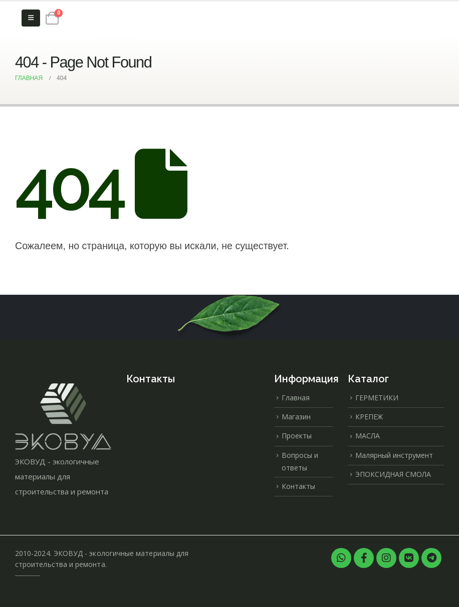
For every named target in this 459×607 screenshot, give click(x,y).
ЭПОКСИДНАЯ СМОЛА (393, 474)
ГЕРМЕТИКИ (376, 397)
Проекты (297, 435)
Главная (296, 397)
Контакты (298, 486)
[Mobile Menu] (31, 18)
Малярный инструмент (394, 455)
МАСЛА (367, 435)
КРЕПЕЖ (369, 416)
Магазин (296, 416)
